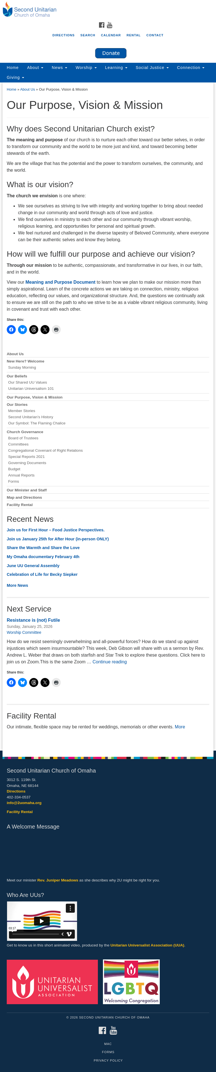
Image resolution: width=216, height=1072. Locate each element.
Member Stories (21, 411)
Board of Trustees (23, 438)
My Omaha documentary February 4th (43, 556)
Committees (18, 444)
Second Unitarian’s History (30, 417)
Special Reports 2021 (26, 457)
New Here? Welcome (25, 361)
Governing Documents (27, 463)
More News (17, 585)
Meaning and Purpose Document (60, 282)
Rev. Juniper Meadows (57, 880)
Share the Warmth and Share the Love (43, 547)
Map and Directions (24, 497)
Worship (86, 67)
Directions (64, 35)
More (180, 726)
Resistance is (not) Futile (33, 620)
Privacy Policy (108, 1060)
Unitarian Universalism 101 (31, 388)
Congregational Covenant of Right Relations (45, 450)
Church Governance (25, 432)
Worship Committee (24, 632)
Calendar (111, 35)
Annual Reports (21, 475)
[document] (108, 416)
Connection (191, 67)
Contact (155, 35)
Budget (14, 469)
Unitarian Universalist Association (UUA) (147, 945)
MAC (108, 1044)
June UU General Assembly (33, 565)
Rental (134, 35)
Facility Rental (20, 505)
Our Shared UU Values (27, 382)
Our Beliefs (17, 376)
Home (13, 67)
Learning (116, 67)
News (59, 67)
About (35, 67)
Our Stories (17, 404)
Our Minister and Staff (27, 490)
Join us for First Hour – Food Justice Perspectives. (56, 530)
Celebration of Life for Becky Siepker (42, 574)
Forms (13, 481)
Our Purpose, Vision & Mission (34, 397)
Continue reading (110, 661)
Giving (15, 77)
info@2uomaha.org (24, 803)
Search (87, 35)
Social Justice (152, 67)
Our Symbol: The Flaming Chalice (37, 423)
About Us (27, 89)
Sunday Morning (22, 367)
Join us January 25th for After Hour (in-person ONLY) (58, 539)
